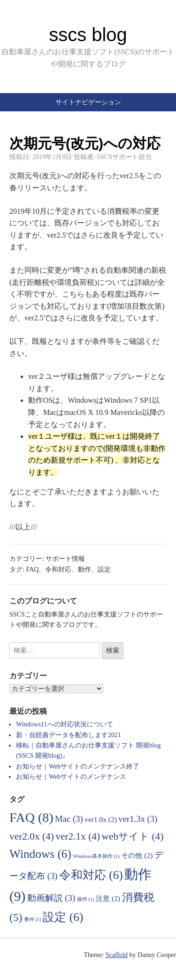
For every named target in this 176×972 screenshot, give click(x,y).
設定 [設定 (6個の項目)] (63, 916)
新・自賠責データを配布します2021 (68, 735)
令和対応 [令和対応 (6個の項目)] (91, 874)
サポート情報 (65, 558)
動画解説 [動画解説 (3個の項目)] (51, 898)
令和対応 (58, 569)
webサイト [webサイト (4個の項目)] (133, 836)
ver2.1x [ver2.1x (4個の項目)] (77, 836)
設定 (104, 569)
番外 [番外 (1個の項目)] (32, 919)
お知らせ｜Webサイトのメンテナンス (71, 776)
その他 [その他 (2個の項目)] (137, 855)
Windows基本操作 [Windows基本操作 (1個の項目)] (96, 856)
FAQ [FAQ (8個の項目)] (31, 817)
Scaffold (117, 954)
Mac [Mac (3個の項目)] (69, 819)
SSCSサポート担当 (124, 156)
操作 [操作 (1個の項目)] (85, 899)
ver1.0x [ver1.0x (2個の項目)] (100, 819)
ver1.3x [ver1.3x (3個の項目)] (137, 819)
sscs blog (88, 34)
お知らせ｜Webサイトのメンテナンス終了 (77, 766)
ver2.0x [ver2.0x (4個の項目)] (31, 836)
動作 (84, 569)
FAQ (32, 569)
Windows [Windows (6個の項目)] (40, 853)
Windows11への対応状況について (64, 724)
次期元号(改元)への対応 (85, 143)
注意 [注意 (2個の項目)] (108, 898)
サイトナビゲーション (88, 102)
